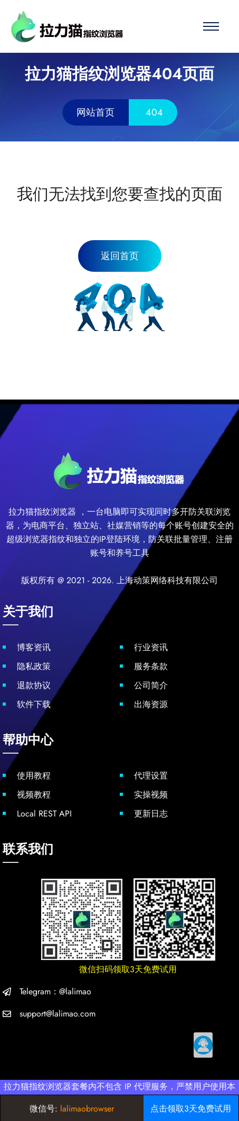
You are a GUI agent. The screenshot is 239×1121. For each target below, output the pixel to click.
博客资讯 (34, 647)
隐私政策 (34, 666)
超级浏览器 (27, 539)
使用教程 (34, 776)
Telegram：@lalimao (55, 991)
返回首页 (120, 256)
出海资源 (151, 704)
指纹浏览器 (55, 512)
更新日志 (151, 814)
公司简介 (151, 685)
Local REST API (44, 814)
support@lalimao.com (57, 1014)
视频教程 (34, 794)
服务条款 (151, 666)
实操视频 (151, 794)
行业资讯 (151, 647)
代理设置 (151, 776)
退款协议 (34, 685)
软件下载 (34, 704)
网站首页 (95, 112)
